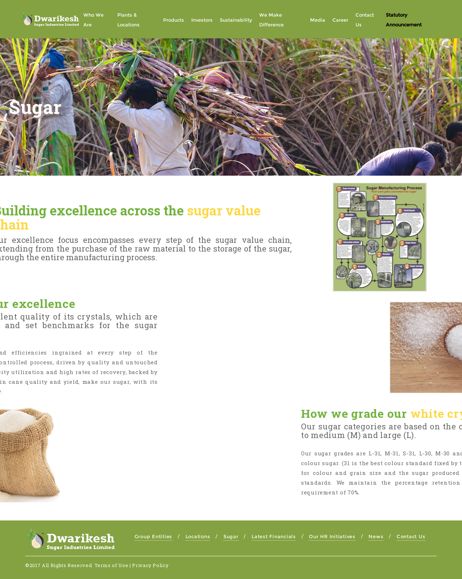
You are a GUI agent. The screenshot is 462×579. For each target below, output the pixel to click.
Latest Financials (274, 536)
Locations (198, 536)
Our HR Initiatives (332, 536)
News (376, 536)
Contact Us (411, 536)
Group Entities (154, 536)
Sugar (231, 536)
